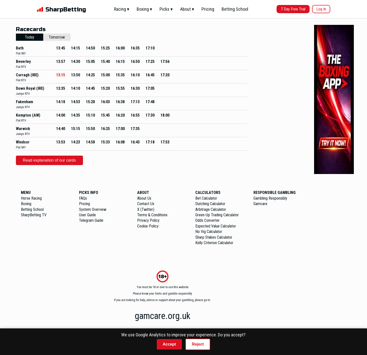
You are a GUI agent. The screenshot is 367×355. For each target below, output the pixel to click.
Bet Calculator (206, 198)
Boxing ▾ (144, 9)
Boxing (26, 203)
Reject (198, 344)
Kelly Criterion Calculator (214, 242)
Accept (169, 344)
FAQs (83, 198)
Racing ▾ (121, 9)
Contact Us (145, 203)
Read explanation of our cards (49, 160)
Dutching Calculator (210, 203)
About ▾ (187, 9)
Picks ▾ (166, 9)
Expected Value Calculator (215, 226)
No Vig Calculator (208, 231)
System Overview (92, 209)
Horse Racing (31, 198)
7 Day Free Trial (293, 9)
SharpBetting (65, 9)
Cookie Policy (148, 226)
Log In (321, 9)
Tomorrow (57, 37)
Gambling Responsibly (270, 198)
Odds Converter (207, 220)
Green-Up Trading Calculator (217, 215)
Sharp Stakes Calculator (213, 237)
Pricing (208, 9)
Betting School (235, 9)
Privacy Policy (148, 220)
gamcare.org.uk (162, 316)
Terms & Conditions (152, 215)
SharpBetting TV (33, 215)
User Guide (87, 215)
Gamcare (260, 203)
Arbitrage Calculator (210, 209)
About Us (144, 198)
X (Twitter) (145, 209)
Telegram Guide (91, 220)
